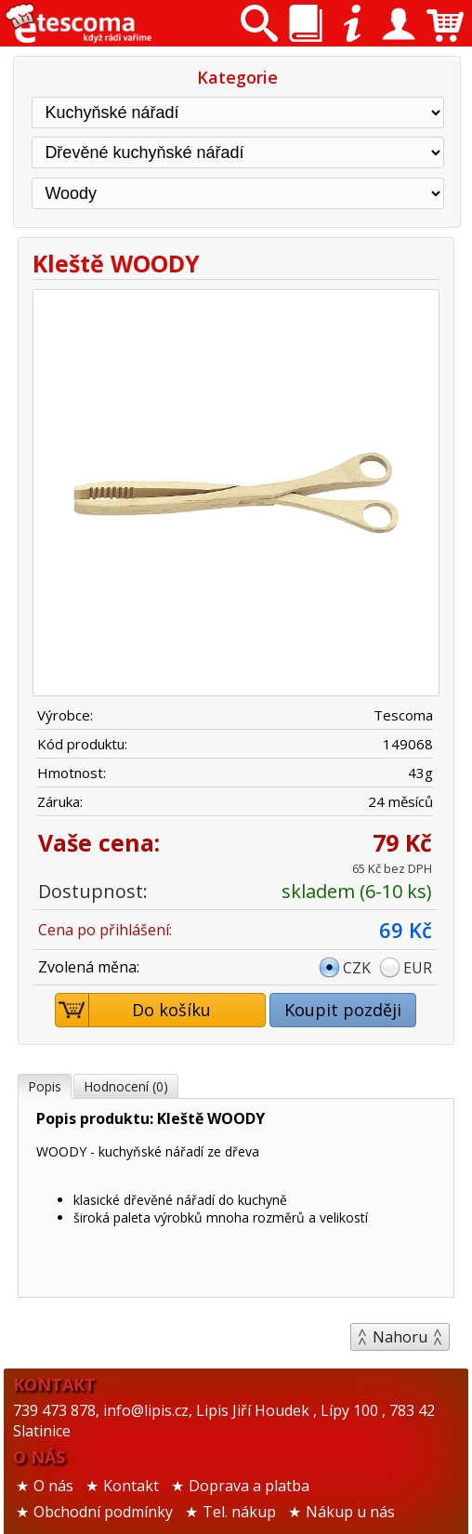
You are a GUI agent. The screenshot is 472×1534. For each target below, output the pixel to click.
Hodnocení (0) (126, 1086)
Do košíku (134, 1010)
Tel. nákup (239, 1511)
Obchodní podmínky (103, 1511)
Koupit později (342, 1009)
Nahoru (400, 1337)
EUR (417, 968)
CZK (357, 968)
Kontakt (131, 1485)
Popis (44, 1086)
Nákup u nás (350, 1511)
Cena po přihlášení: (105, 929)
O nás (53, 1485)
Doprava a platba (249, 1485)
